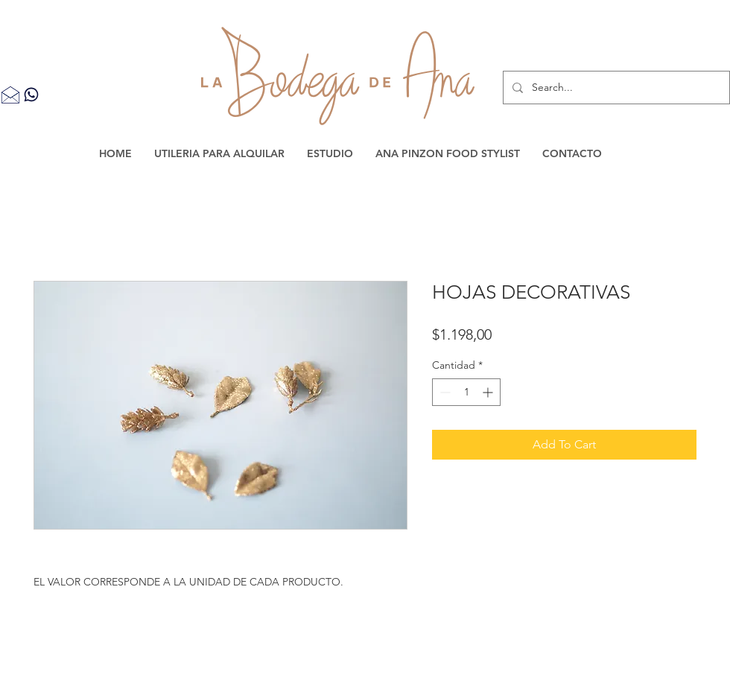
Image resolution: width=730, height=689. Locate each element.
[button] (219, 153)
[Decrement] (443, 392)
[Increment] (489, 392)
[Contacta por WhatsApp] (31, 94)
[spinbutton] (466, 392)
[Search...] (615, 88)
